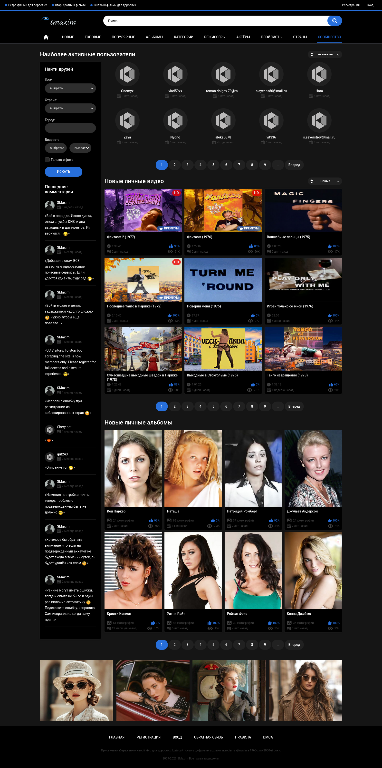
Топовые (93, 37)
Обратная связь (208, 737)
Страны (300, 37)
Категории (183, 37)
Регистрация (351, 5)
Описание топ (60, 467)
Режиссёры (214, 37)
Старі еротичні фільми (70, 5)
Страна (50, 100)
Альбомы (154, 37)
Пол (48, 80)
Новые (68, 37)
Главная (46, 37)
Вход (370, 5)
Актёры (243, 37)
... (278, 165)
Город (49, 120)
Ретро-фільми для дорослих (27, 5)
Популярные (123, 37)
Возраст (51, 140)
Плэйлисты (271, 37)
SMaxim (63, 203)
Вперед (294, 165)
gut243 (62, 454)
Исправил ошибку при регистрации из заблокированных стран (67, 407)
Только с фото (62, 160)
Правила (243, 737)
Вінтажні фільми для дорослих (115, 5)
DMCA (268, 737)
